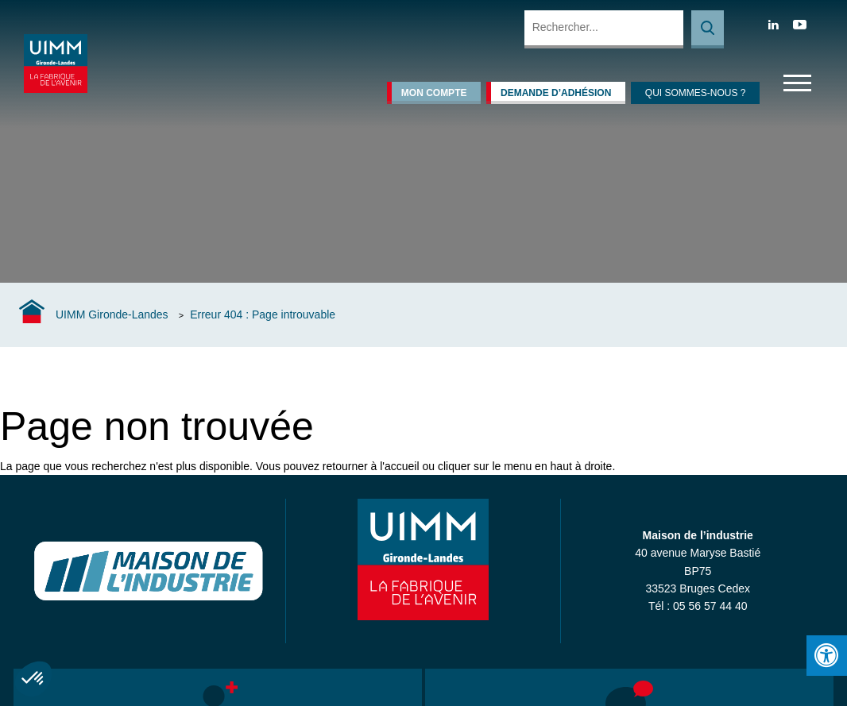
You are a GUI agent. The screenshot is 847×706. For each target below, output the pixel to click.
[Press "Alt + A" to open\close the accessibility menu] (826, 655)
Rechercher (707, 29)
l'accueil (399, 466)
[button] (33, 679)
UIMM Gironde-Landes (112, 314)
